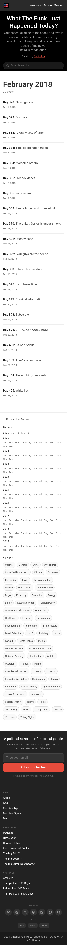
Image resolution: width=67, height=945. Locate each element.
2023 (6, 464)
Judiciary (43, 633)
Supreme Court (13, 701)
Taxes (42, 701)
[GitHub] (58, 912)
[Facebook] (50, 912)
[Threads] (16, 912)
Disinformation (45, 587)
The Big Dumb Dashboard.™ (19, 864)
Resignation (38, 679)
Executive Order (25, 602)
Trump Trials (41, 709)
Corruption (10, 579)
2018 (6, 528)
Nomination (35, 656)
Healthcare (11, 618)
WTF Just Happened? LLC (19, 936)
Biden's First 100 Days (16, 888)
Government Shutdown (17, 610)
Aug (46, 442)
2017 (6, 541)
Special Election (51, 686)
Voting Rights (27, 717)
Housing (26, 618)
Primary (37, 671)
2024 (6, 451)
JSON (44, 925)
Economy (21, 595)
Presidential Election (16, 671)
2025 (6, 438)
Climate (38, 572)
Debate (9, 587)
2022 (6, 476)
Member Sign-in (12, 813)
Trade (26, 709)
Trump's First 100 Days (16, 883)
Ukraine (58, 709)
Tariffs (30, 701)
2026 (6, 433)
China (35, 564)
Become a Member (53, 5)
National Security (14, 656)
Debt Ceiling (24, 587)
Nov (5, 446)
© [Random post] (5, 936)
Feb (17, 433)
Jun (35, 442)
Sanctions (10, 686)
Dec (11, 446)
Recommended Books (16, 848)
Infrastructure (50, 625)
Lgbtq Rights (26, 640)
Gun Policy (41, 610)
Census (23, 564)
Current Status (11, 843)
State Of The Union (15, 694)
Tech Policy (11, 709)
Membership (10, 808)
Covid (25, 579)
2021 (6, 489)
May (28, 442)
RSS (22, 925)
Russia (54, 679)
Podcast (8, 832)
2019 (6, 515)
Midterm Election (14, 648)
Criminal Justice (42, 579)
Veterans (10, 717)
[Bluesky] (8, 912)
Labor (57, 633)
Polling (37, 663)
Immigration (43, 618)
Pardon (25, 663)
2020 (6, 502)
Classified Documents (17, 572)
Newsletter (35, 5)
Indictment (31, 625)
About (6, 797)
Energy (51, 595)
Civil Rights (50, 564)
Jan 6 (30, 633)
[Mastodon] (33, 912)
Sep (52, 442)
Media (41, 640)
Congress (53, 572)
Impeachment (12, 625)
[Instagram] (41, 912)
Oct (58, 442)
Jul (40, 442)
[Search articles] (33, 65)
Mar (23, 433)
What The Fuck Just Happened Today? (33, 22)
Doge (8, 595)
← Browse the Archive (16, 419)
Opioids (51, 656)
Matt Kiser (39, 56)
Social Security (29, 686)
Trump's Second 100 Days (18, 893)
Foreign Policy (47, 602)
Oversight (10, 663)
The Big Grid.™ (11, 853)
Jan (12, 433)
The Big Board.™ (12, 858)
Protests (51, 671)
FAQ (5, 803)
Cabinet (9, 564)
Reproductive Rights (16, 679)
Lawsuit (9, 640)
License (36, 940)
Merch (7, 818)
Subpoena (36, 694)
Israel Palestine (13, 633)
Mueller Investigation (40, 648)
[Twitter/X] (25, 912)
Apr (29, 433)
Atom (32, 925)
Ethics (8, 602)
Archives (8, 878)
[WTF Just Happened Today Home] (6, 5)
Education (37, 595)
